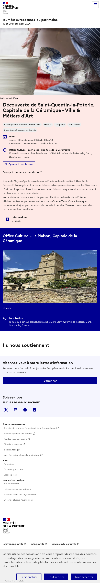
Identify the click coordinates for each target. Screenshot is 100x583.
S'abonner (50, 381)
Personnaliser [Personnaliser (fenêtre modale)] (28, 577)
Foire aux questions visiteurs (17, 489)
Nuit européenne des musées (18, 433)
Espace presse (10, 474)
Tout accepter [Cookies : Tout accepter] (84, 577)
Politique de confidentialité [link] (14, 581)
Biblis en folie (10, 449)
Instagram (34, 409)
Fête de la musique (13, 444)
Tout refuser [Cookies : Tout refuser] (56, 577)
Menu (95, 4)
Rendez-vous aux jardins (15, 438)
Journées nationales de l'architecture (21, 455)
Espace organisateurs (14, 469)
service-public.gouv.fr (64, 544)
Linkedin (15, 409)
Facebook (25, 409)
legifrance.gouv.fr (13, 544)
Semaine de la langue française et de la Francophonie (29, 428)
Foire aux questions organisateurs (20, 494)
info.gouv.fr (37, 544)
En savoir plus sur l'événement (18, 499)
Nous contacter (11, 483)
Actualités (9, 464)
